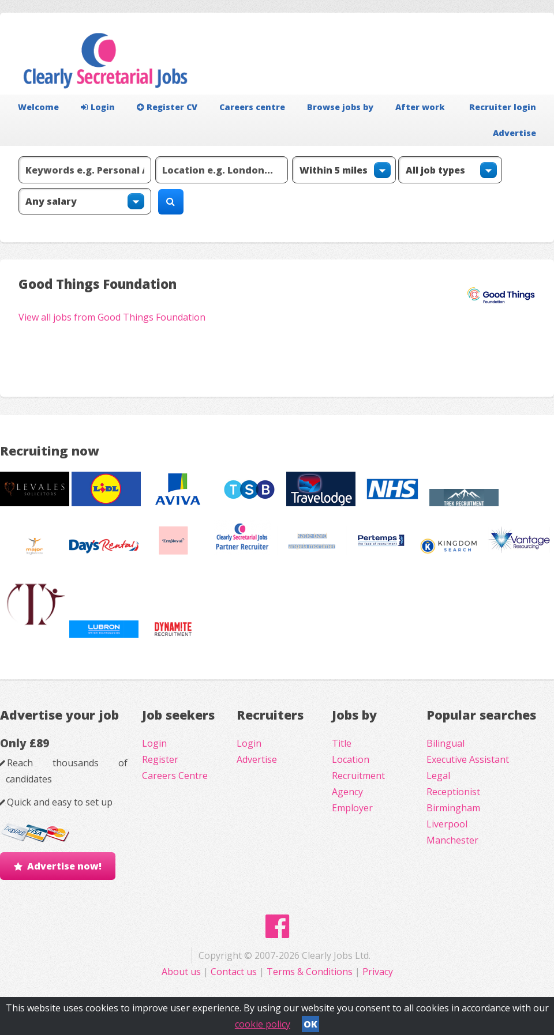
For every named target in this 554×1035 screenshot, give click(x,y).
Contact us (235, 971)
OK (310, 1024)
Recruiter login (502, 106)
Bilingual (445, 743)
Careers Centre (175, 775)
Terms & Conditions (310, 971)
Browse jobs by (340, 106)
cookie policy (262, 1024)
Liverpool (446, 824)
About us (182, 971)
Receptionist (453, 791)
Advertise (514, 132)
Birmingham (453, 807)
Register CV (167, 106)
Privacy (377, 971)
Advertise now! (64, 866)
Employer (352, 807)
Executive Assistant (467, 759)
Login (98, 106)
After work (420, 106)
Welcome (38, 106)
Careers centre (252, 106)
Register (160, 759)
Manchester (452, 840)
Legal (438, 775)
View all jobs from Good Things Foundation (111, 317)
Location (350, 759)
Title (341, 743)
